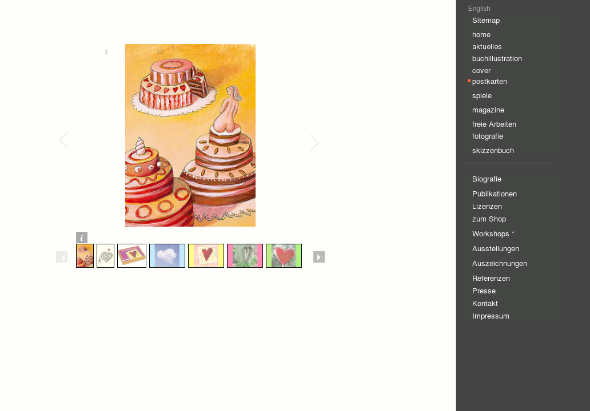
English (479, 9)
